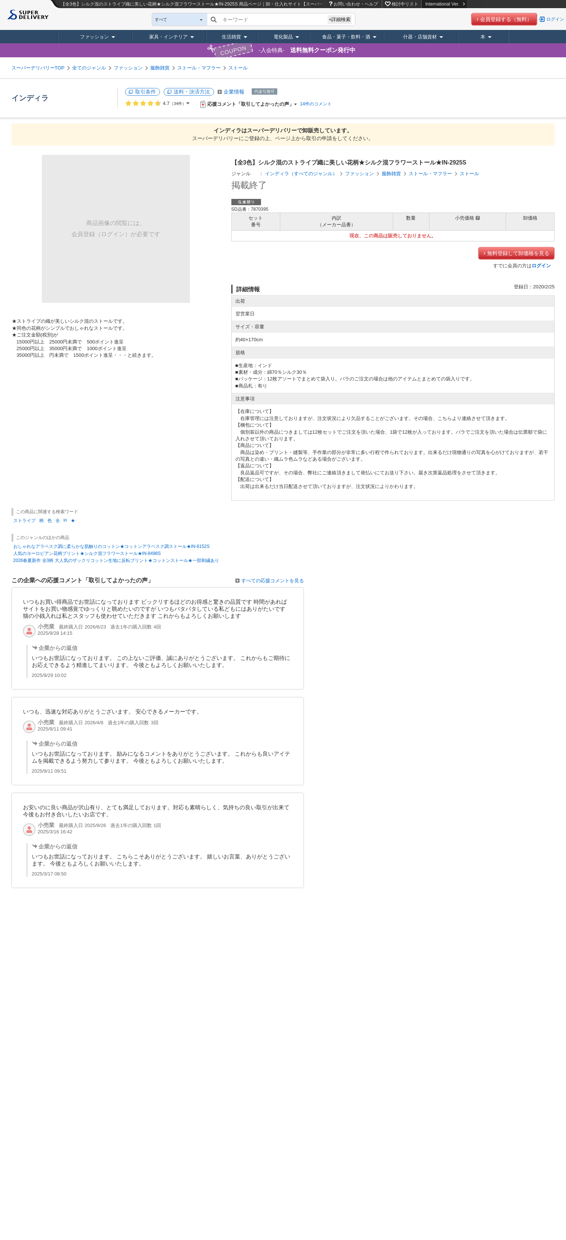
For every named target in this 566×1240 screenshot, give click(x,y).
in (65, 520)
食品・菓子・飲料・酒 (346, 37)
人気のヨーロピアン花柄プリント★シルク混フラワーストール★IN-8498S (87, 553)
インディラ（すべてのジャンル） (301, 173)
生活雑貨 (231, 37)
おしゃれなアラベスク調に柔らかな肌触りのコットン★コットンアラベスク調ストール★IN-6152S (111, 546)
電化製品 (283, 37)
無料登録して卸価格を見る (518, 253)
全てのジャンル (89, 68)
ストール (238, 68)
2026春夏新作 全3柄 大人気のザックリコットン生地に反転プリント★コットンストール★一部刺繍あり (116, 560)
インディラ (29, 98)
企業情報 (234, 92)
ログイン (555, 19)
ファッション (94, 37)
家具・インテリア (168, 37)
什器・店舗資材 (420, 37)
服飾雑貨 (160, 68)
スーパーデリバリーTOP (38, 68)
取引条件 (145, 92)
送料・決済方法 (192, 92)
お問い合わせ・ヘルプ (356, 4)
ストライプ (24, 520)
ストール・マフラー (199, 68)
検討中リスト (405, 4)
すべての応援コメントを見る (272, 580)
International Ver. (445, 4)
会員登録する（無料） (506, 19)
